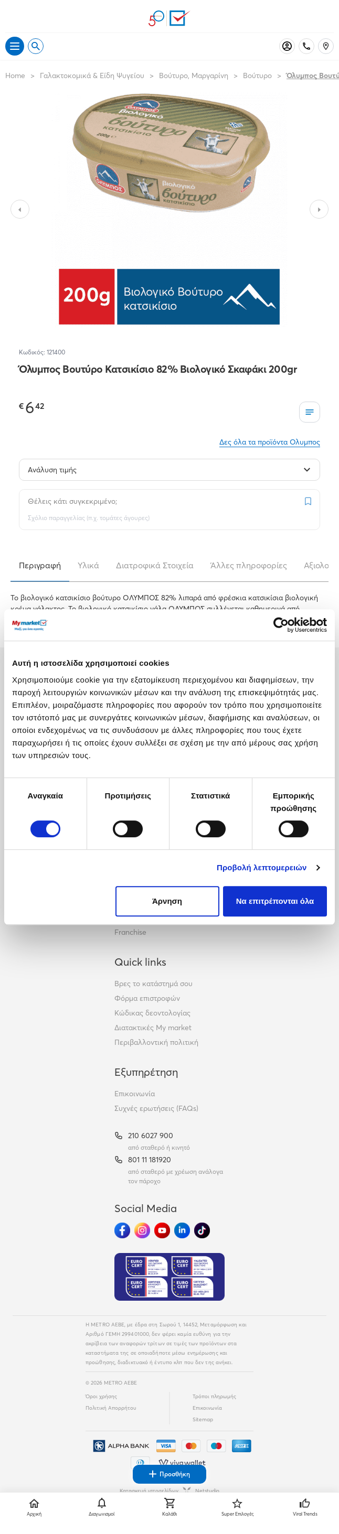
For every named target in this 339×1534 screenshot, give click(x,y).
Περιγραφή (40, 565)
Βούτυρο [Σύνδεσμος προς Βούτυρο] (257, 75)
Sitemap (203, 1419)
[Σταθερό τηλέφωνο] (306, 46)
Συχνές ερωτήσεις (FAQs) (156, 1108)
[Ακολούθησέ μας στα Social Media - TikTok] (202, 1230)
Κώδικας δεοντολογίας (152, 1013)
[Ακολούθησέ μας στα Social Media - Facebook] (122, 1230)
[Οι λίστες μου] (309, 412)
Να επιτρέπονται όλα (275, 900)
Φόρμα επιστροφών (147, 998)
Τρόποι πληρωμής (214, 1396)
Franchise (130, 932)
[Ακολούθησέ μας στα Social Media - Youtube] (162, 1230)
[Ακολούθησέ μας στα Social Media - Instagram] (142, 1230)
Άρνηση (167, 900)
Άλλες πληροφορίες (248, 565)
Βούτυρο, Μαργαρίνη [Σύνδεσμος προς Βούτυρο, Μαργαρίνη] (193, 75)
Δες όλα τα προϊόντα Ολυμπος (269, 442)
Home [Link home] (15, 75)
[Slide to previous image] (19, 209)
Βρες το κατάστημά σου (153, 983)
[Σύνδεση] (287, 46)
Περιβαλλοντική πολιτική (156, 1042)
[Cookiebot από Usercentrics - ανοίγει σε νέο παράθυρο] (281, 625)
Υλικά (88, 565)
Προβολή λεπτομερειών (262, 867)
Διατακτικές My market (153, 1027)
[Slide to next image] (319, 209)
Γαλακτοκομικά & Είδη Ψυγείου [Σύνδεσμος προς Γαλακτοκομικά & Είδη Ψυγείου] (92, 75)
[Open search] (36, 46)
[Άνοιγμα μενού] (14, 46)
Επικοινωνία (134, 1093)
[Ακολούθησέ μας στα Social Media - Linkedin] (182, 1230)
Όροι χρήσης (101, 1396)
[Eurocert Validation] (169, 1277)
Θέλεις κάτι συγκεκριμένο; (72, 501)
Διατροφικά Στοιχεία (155, 565)
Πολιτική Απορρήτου (111, 1408)
